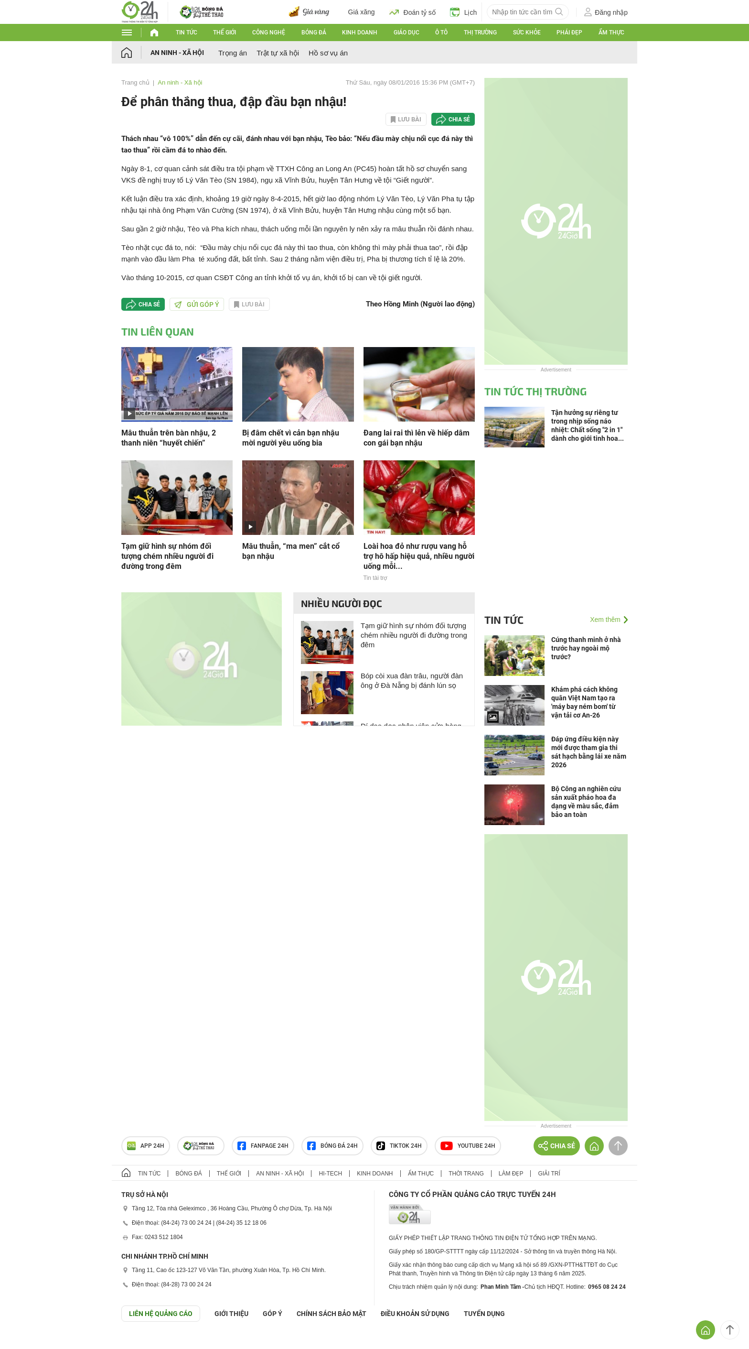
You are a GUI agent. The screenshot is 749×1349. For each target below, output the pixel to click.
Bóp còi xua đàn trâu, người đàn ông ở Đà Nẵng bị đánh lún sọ (412, 680)
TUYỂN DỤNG (484, 1313)
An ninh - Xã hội (177, 52)
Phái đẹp (569, 32)
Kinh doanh (359, 32)
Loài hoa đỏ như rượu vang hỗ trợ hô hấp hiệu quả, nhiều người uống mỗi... (419, 556)
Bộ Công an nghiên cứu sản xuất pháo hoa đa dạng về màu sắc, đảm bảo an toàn (586, 801)
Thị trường (480, 32)
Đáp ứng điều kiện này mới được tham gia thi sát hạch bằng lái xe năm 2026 (588, 752)
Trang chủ (135, 82)
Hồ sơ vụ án (328, 53)
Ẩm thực (611, 32)
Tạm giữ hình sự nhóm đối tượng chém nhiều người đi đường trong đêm (167, 556)
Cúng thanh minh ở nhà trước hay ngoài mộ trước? (586, 648)
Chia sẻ (459, 119)
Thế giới (224, 32)
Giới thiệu (231, 1313)
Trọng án (232, 53)
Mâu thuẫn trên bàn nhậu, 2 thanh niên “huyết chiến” (168, 437)
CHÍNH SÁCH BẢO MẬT (331, 1313)
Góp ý (272, 1313)
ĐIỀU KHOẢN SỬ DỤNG (415, 1313)
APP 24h (145, 1146)
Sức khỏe (527, 32)
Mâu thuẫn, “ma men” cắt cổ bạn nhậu (291, 551)
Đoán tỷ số (412, 12)
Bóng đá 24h (332, 1146)
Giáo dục (406, 32)
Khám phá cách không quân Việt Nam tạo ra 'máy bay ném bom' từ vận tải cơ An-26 (584, 702)
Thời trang (466, 1173)
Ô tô (441, 32)
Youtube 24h (467, 1146)
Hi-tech (330, 1173)
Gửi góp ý (196, 304)
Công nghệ (268, 32)
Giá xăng (361, 12)
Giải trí (549, 1173)
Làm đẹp (511, 1173)
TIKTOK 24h (399, 1146)
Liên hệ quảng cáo (161, 1313)
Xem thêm (605, 619)
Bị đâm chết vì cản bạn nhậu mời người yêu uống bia (290, 437)
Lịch (463, 12)
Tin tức (186, 32)
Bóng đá (313, 32)
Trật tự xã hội (278, 53)
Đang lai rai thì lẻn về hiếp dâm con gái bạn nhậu (417, 437)
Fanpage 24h (263, 1146)
